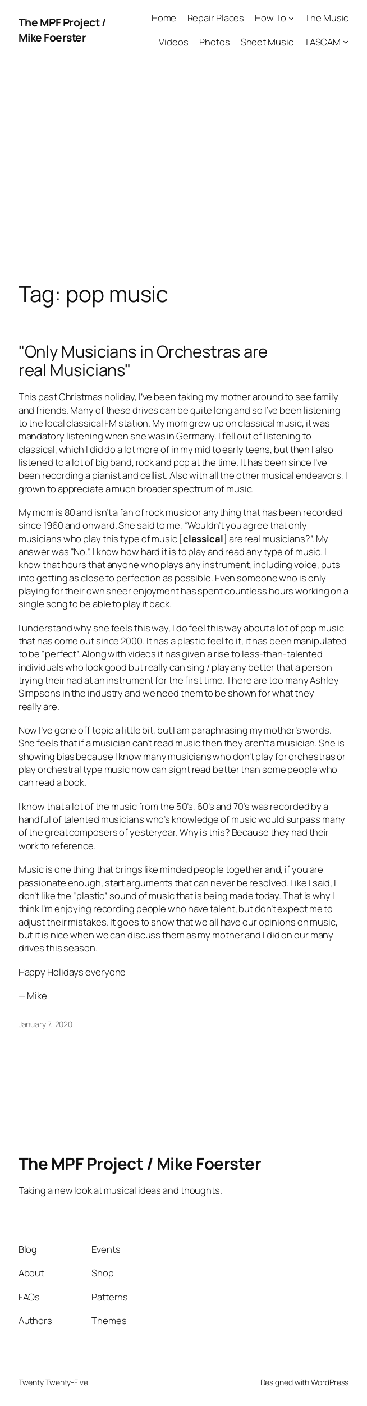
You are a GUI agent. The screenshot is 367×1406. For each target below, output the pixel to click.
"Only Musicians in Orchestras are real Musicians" (143, 360)
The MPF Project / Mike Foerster (62, 30)
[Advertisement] (183, 177)
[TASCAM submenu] (345, 41)
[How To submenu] (291, 18)
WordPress (329, 1382)
